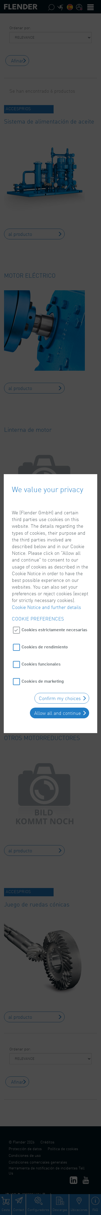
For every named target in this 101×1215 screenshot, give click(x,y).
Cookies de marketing (43, 648)
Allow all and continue (57, 680)
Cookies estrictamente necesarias (54, 596)
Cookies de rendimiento (45, 613)
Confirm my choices (60, 665)
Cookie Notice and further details (46, 574)
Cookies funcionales (41, 631)
